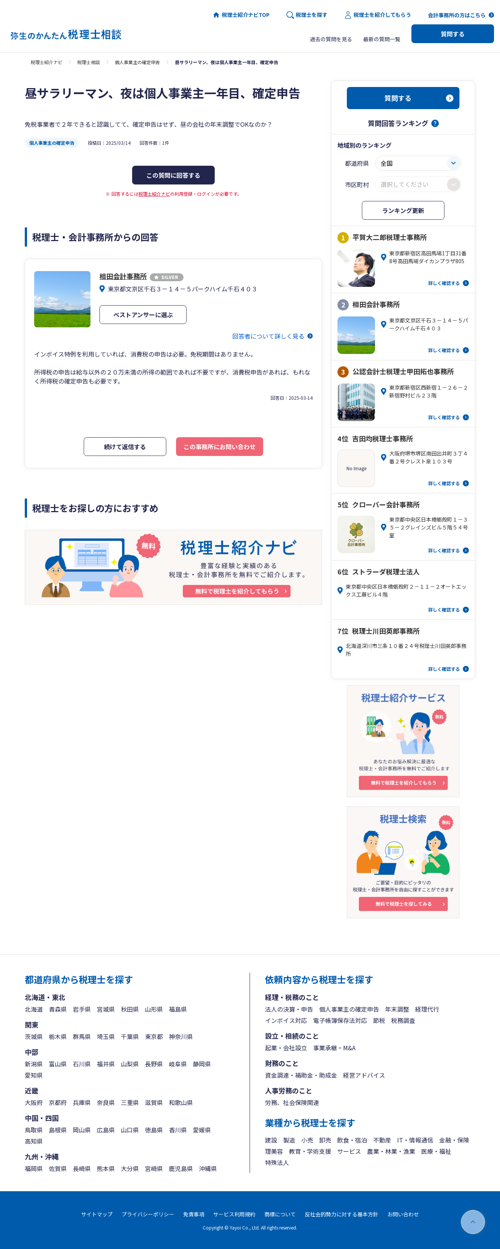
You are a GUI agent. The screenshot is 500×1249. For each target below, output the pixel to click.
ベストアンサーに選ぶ (143, 314)
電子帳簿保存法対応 (340, 1020)
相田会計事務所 (141, 276)
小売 (307, 1139)
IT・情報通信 (415, 1139)
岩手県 (82, 1009)
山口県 (130, 1129)
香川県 (178, 1129)
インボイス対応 (286, 1020)
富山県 (58, 1063)
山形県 (154, 1009)
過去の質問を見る (331, 39)
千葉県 (130, 1036)
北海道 (34, 1009)
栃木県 (58, 1036)
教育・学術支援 (310, 1151)
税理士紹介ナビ (46, 62)
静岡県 (202, 1063)
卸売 (325, 1139)
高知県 (34, 1141)
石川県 (82, 1063)
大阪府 (34, 1102)
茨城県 (34, 1036)
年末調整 (397, 1009)
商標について (280, 1214)
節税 (379, 1020)
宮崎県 (154, 1168)
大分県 (130, 1168)
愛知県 (34, 1075)
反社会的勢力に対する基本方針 (341, 1214)
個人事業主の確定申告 (137, 62)
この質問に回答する (173, 175)
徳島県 (154, 1129)
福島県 (178, 1009)
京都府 (58, 1102)
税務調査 (403, 1020)
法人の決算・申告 (289, 1009)
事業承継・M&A (334, 1047)
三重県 (130, 1102)
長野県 (154, 1063)
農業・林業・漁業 (391, 1151)
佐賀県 (58, 1168)
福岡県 (34, 1168)
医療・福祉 (436, 1151)
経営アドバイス (364, 1075)
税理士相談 (88, 62)
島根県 (58, 1129)
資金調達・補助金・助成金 (301, 1075)
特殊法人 (277, 1162)
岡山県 (82, 1129)
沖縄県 (208, 1168)
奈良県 (106, 1102)
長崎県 (82, 1168)
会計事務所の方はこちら (457, 15)
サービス (349, 1151)
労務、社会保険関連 (292, 1102)
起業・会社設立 (286, 1047)
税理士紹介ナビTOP (241, 15)
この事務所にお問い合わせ (220, 446)
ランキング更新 (403, 210)
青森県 (58, 1009)
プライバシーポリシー (148, 1214)
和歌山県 (181, 1102)
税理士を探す (306, 15)
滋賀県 (154, 1102)
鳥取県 (34, 1129)
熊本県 (106, 1168)
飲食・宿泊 (352, 1139)
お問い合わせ (403, 1214)
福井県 (106, 1063)
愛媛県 (202, 1129)
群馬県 (82, 1036)
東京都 (154, 1036)
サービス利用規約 (234, 1214)
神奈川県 (181, 1036)
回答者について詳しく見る (268, 335)
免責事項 (193, 1214)
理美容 (274, 1151)
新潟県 (34, 1063)
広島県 (106, 1129)
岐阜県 (178, 1063)
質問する (453, 33)
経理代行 (427, 1009)
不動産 (382, 1139)
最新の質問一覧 (381, 39)
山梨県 (130, 1063)
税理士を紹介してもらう (377, 15)
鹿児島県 (181, 1168)
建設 (271, 1139)
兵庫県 (82, 1102)
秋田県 (130, 1009)
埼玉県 (106, 1036)
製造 (289, 1139)
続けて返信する (125, 446)
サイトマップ (97, 1214)
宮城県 (106, 1009)
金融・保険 (454, 1139)
